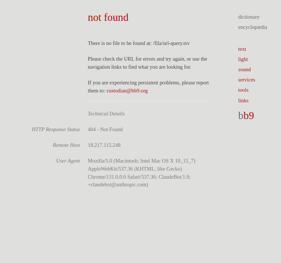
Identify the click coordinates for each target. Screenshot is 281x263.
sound (244, 69)
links (243, 100)
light (243, 59)
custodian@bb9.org (127, 91)
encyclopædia (252, 27)
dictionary (248, 17)
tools (243, 90)
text (242, 49)
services (246, 80)
